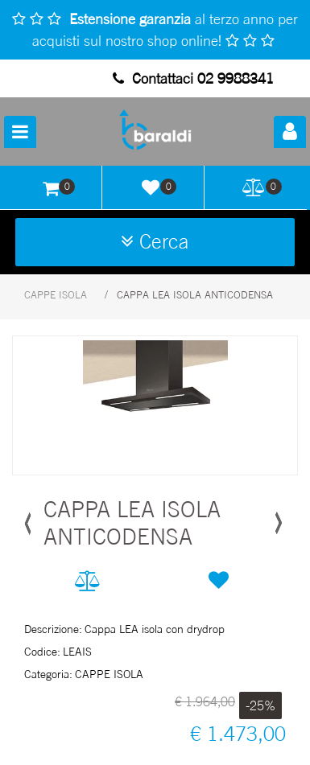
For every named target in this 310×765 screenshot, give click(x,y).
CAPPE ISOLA (55, 294)
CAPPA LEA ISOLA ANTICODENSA (195, 294)
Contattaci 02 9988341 (193, 78)
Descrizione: (53, 628)
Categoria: (48, 674)
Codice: (42, 651)
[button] (290, 132)
